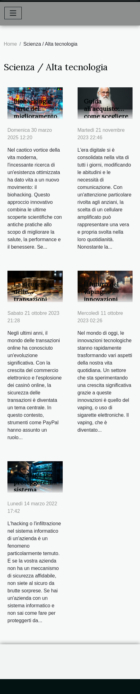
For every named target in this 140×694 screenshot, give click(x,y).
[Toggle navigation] (13, 13)
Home (10, 44)
